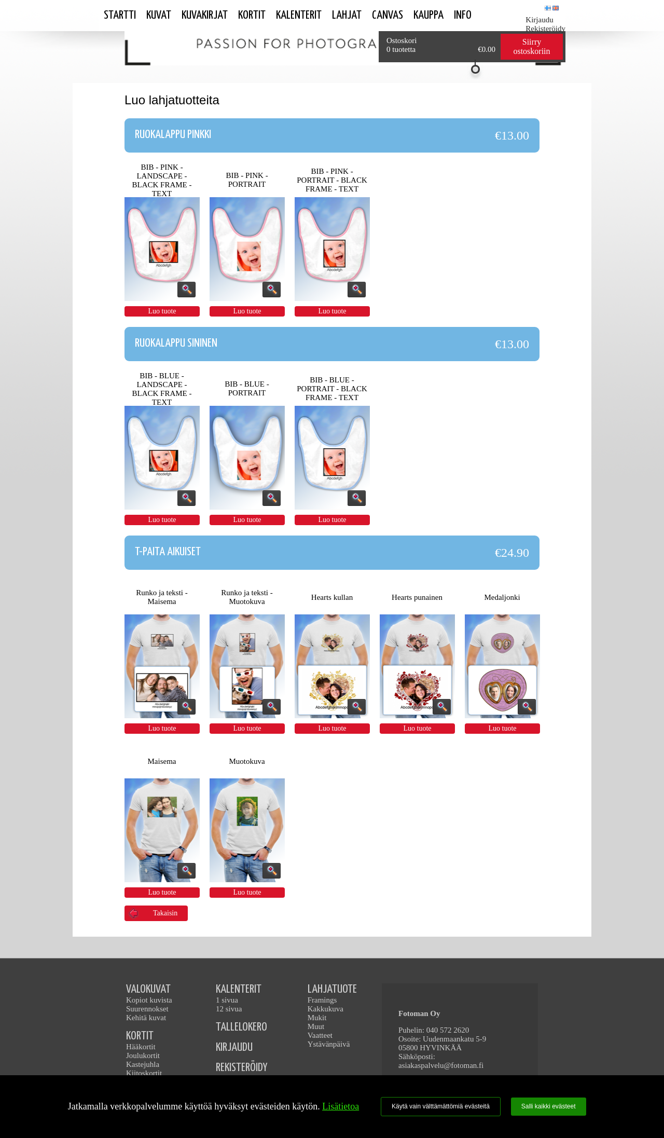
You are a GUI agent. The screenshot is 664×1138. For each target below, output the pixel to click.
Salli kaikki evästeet (548, 1106)
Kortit (252, 15)
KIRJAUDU (234, 1047)
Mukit (317, 1017)
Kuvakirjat (205, 15)
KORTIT (140, 1036)
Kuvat (158, 15)
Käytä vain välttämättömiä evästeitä (441, 1106)
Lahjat (347, 15)
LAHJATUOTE (332, 989)
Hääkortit (141, 1047)
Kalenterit (299, 15)
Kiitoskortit (144, 1073)
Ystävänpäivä (329, 1044)
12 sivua (229, 1009)
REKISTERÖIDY (241, 1068)
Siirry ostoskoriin (531, 46)
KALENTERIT (238, 989)
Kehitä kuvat (146, 1017)
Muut (316, 1026)
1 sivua (227, 1000)
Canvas (387, 15)
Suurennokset (147, 1009)
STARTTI (120, 15)
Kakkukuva (325, 1009)
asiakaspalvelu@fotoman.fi (440, 1065)
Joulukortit (143, 1055)
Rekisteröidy (545, 28)
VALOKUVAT (148, 989)
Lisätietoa (340, 1106)
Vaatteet (320, 1035)
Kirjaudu (539, 20)
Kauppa (428, 15)
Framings (322, 1000)
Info (463, 15)
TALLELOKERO (241, 1027)
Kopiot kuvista (149, 1000)
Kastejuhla (142, 1064)
